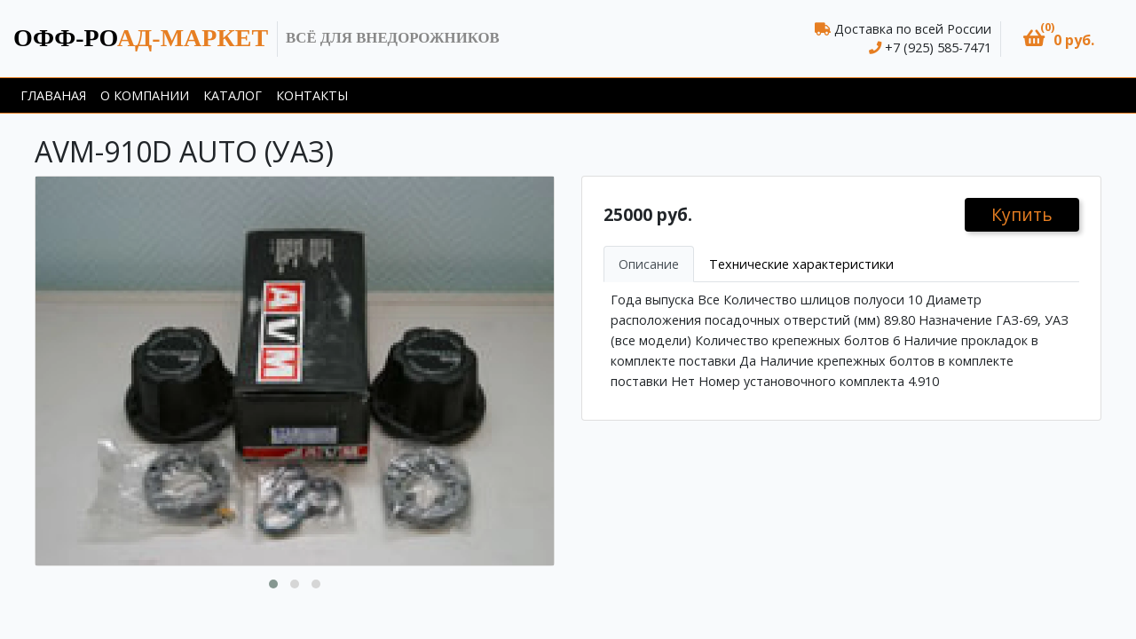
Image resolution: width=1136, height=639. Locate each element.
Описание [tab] (649, 264)
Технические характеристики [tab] (801, 264)
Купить (1022, 214)
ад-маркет (140, 37)
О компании (144, 95)
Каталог (232, 95)
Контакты (312, 95)
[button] (1058, 38)
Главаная (53, 95)
